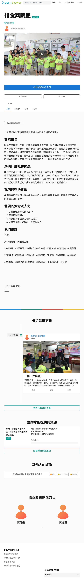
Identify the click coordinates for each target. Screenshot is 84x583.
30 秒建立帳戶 (69, 2)
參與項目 (17, 109)
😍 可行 (52, 474)
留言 (51, 390)
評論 (26, 109)
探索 (53, 2)
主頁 (8, 109)
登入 (60, 2)
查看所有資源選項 (42, 450)
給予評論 (62, 96)
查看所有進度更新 (42, 408)
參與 (8, 438)
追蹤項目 (23, 96)
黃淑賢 (63, 522)
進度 (35, 109)
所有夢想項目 (9, 562)
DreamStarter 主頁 (11, 554)
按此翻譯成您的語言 (13, 123)
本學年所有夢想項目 (12, 566)
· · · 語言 (79, 2)
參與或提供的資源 (42, 87)
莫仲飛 (33, 336)
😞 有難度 (73, 474)
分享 (69, 390)
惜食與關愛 (41, 336)
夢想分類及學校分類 (12, 558)
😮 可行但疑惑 (63, 474)
